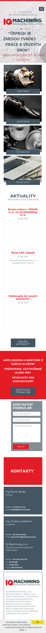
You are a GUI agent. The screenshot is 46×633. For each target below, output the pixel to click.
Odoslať (21, 447)
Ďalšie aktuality (23, 343)
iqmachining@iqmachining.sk (24, 15)
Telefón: (15, 507)
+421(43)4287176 (25, 12)
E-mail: (18, 510)
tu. (26, 630)
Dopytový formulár (23, 391)
